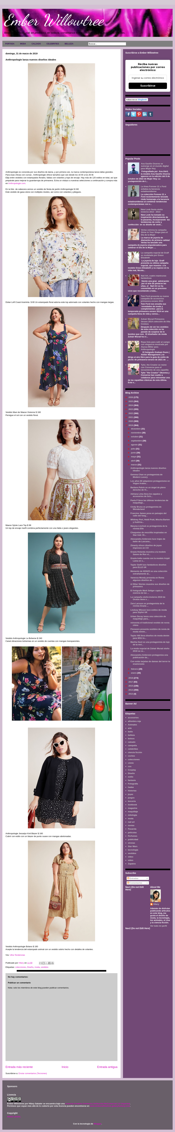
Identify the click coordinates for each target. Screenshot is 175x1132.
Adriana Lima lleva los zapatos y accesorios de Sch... (146, 495)
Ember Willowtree (54, 20)
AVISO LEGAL (14, 1116)
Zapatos (132, 863)
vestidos (44, 967)
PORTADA (9, 44)
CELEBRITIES (53, 44)
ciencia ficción (135, 752)
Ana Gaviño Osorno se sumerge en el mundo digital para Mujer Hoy (155, 166)
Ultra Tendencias (18, 955)
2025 (131, 401)
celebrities (133, 749)
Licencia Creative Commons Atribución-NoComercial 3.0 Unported (97, 1103)
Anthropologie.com (16, 183)
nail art (131, 822)
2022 (131, 413)
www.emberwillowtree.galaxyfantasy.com (110, 1106)
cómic (131, 763)
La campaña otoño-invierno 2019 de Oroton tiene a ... (147, 598)
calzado (131, 742)
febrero (135, 669)
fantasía (132, 780)
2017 (131, 682)
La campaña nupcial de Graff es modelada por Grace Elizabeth (155, 255)
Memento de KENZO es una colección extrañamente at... (148, 572)
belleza (131, 735)
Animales (132, 724)
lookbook (132, 804)
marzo (134, 464)
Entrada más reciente (19, 1067)
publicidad (133, 839)
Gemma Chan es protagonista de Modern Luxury (146, 475)
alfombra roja (134, 721)
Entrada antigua (107, 1067)
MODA (23, 44)
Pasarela (132, 829)
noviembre (136, 432)
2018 (131, 678)
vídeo (130, 860)
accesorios (133, 717)
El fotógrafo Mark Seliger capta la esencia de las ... (146, 591)
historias (132, 790)
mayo (134, 456)
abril (133, 461)
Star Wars (132, 846)
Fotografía (133, 784)
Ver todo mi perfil (158, 926)
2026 (131, 397)
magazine (132, 808)
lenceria (132, 801)
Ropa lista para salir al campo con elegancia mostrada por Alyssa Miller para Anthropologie (155, 346)
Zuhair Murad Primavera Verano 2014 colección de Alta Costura (155, 321)
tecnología (133, 850)
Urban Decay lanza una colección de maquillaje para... (148, 617)
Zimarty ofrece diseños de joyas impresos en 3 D (146, 546)
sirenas (131, 843)
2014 (131, 690)
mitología (132, 815)
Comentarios (134, 883)
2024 (131, 405)
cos (129, 766)
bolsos (131, 738)
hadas (131, 787)
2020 (131, 421)
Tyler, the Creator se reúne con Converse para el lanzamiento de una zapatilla (155, 367)
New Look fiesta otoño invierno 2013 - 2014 (152, 210)
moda (37, 967)
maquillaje (133, 811)
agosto (134, 444)
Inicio (65, 1067)
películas (132, 832)
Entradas (132, 878)
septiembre (137, 441)
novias (131, 825)
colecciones (20, 967)
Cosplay (132, 770)
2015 (131, 686)
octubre (135, 436)
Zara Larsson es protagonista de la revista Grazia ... (147, 604)
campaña (132, 745)
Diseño (30, 967)
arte (130, 728)
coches (131, 756)
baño (130, 731)
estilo (130, 777)
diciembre (136, 429)
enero (134, 673)
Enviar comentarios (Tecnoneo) (32, 1073)
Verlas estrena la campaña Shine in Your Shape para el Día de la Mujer (154, 232)
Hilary (156, 904)
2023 (131, 409)
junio (134, 452)
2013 (131, 694)
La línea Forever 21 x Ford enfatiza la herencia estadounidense (153, 189)
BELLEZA (69, 44)
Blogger (97, 1124)
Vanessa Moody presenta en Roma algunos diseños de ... (147, 578)
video (130, 857)
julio (133, 449)
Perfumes (132, 836)
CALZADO (36, 44)
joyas (130, 794)
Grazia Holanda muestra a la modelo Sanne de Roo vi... (148, 553)
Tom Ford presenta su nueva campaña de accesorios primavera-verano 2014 (155, 298)
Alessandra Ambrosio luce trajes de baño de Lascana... (147, 540)
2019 (131, 425)
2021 (131, 417)
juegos (131, 798)
